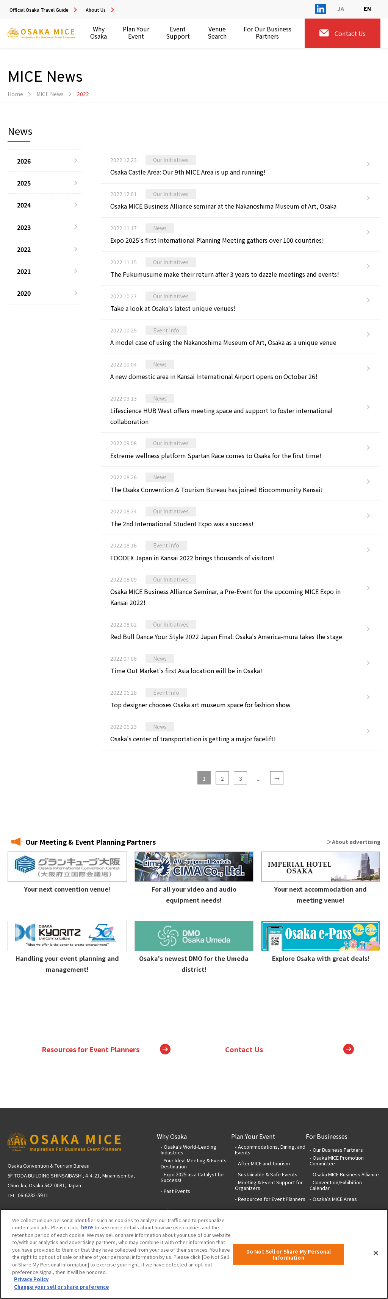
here (87, 1233)
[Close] (376, 1259)
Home (15, 94)
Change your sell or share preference (61, 1292)
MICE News (50, 94)
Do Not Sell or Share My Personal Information (288, 1261)
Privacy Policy (31, 1285)
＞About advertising (353, 841)
